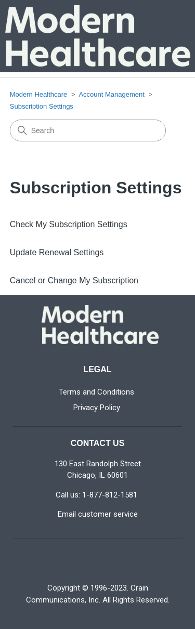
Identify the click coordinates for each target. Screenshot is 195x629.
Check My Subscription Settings (68, 224)
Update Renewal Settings (57, 252)
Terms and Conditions (96, 392)
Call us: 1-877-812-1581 (96, 495)
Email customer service (98, 514)
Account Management (111, 94)
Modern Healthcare (39, 94)
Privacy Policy (96, 407)
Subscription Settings (41, 106)
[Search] (87, 130)
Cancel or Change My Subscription (74, 280)
